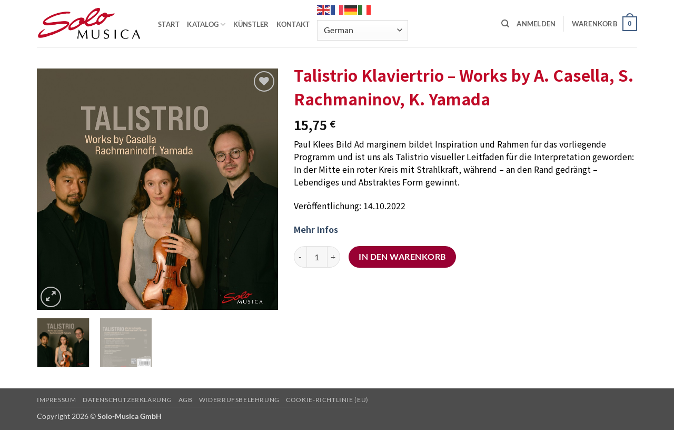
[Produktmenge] (317, 256)
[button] (536, 23)
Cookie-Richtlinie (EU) (327, 400)
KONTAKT (293, 24)
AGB (186, 400)
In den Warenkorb (402, 256)
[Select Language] (362, 30)
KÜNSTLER (251, 24)
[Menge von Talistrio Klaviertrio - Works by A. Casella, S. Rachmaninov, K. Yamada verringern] (300, 256)
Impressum (56, 400)
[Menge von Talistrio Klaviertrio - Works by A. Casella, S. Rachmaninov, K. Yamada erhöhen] (334, 256)
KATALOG (206, 24)
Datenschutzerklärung (127, 400)
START (169, 24)
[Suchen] (505, 24)
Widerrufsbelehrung (239, 400)
